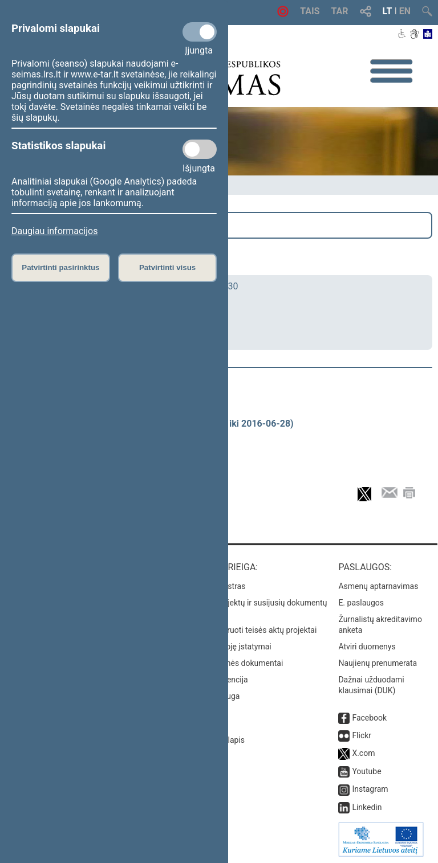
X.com (363, 753)
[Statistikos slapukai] (199, 149)
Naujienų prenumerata (377, 663)
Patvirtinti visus (167, 267)
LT (387, 11)
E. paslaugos (361, 602)
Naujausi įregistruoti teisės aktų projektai (244, 630)
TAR (339, 11)
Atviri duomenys (366, 646)
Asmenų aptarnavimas (378, 586)
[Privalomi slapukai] (199, 32)
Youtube (366, 771)
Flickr (361, 735)
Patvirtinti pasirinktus (60, 267)
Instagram (370, 789)
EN (405, 11)
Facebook (369, 717)
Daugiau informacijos (54, 231)
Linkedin (367, 807)
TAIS (309, 11)
